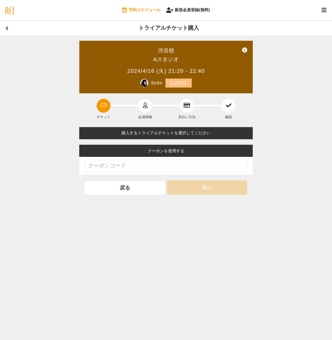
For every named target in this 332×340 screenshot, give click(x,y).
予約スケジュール (141, 10)
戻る (124, 187)
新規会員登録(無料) (188, 10)
